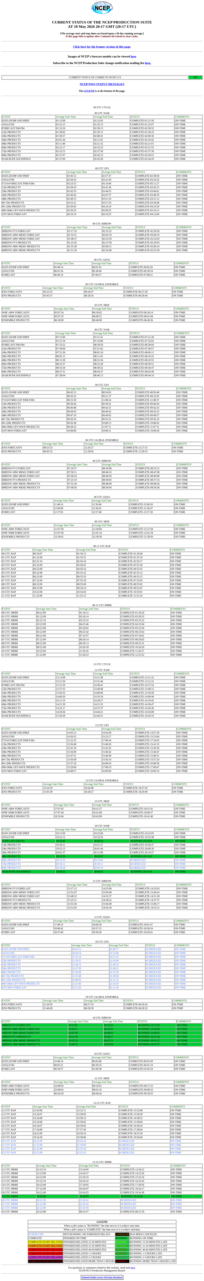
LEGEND (89, 91)
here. (148, 63)
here (133, 56)
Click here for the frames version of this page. (102, 46)
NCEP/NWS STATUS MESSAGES (102, 84)
